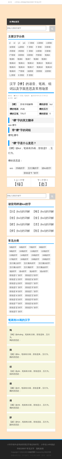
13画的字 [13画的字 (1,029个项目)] (13, 255)
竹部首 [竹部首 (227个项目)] (39, 55)
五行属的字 (33, 168)
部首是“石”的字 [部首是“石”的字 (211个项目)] (16, 299)
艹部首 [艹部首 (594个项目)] (21, 71)
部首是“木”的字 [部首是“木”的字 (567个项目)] (16, 291)
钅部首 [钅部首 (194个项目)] (21, 75)
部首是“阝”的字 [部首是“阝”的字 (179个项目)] (16, 311)
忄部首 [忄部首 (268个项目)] (30, 47)
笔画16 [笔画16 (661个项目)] (21, 67)
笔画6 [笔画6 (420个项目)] (19, 59)
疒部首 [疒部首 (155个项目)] (12, 55)
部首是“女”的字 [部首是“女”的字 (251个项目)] (31, 279)
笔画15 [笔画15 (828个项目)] (12, 67)
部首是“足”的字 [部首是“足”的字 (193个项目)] (16, 307)
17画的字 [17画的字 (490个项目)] (13, 259)
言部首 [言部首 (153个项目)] (39, 71)
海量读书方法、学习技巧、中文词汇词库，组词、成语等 (31, 455)
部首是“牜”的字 (31, 173)
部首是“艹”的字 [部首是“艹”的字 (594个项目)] (16, 303)
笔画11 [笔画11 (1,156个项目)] (21, 63)
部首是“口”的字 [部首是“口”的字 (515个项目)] (31, 275)
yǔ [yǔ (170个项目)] (24, 43)
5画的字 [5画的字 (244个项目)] (13, 247)
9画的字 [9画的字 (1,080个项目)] (13, 251)
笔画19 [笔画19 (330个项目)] (49, 67)
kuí (11, 96)
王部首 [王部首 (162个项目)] (48, 51)
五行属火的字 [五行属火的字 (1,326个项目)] (15, 267)
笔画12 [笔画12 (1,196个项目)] (30, 63)
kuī (17, 96)
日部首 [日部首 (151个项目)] (48, 47)
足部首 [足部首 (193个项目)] (48, 71)
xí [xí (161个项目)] (14, 43)
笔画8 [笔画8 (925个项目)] (36, 59)
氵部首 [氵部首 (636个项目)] (30, 51)
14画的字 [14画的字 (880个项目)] (24, 255)
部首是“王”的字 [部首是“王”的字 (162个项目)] (31, 295)
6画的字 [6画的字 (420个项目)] (22, 247)
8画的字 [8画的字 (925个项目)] (42, 247)
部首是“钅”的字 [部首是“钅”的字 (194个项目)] (31, 307)
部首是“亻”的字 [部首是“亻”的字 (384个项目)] (16, 275)
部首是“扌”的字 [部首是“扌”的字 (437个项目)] (16, 287)
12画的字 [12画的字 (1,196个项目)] (45, 251)
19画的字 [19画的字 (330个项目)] (35, 259)
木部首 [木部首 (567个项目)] (21, 51)
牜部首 (21, 96)
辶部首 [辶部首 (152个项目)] (12, 75)
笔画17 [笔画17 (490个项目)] (30, 67)
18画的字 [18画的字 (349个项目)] (24, 259)
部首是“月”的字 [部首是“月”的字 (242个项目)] (31, 287)
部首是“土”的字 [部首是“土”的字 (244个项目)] (16, 279)
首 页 (10, 2)
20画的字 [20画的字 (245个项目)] (46, 259)
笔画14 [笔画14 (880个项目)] (49, 63)
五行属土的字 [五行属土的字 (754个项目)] (15, 263)
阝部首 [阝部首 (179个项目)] (30, 75)
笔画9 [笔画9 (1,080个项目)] (44, 59)
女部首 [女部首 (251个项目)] (12, 47)
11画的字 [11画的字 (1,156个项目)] (34, 251)
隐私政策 (40, 448)
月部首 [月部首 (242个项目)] (12, 51)
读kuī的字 (46, 168)
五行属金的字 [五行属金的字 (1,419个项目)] (42, 267)
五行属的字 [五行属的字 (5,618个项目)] (28, 267)
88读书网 (47, 452)
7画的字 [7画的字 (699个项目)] (32, 247)
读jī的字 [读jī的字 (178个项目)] (13, 271)
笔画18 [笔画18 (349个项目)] (40, 67)
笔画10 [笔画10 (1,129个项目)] (12, 63)
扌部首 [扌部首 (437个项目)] (39, 47)
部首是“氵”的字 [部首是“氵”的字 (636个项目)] (31, 291)
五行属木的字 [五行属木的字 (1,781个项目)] (29, 263)
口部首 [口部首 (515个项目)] (40, 43)
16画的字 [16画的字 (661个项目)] (46, 255)
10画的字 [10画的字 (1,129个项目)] (23, 251)
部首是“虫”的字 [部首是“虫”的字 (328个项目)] (31, 303)
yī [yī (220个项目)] (19, 43)
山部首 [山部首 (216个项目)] (21, 47)
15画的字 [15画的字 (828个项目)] (35, 255)
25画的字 (20, 168)
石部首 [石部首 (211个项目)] (30, 55)
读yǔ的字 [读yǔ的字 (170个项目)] (44, 271)
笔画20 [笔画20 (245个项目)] (12, 71)
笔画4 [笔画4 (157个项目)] (47, 55)
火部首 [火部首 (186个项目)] (39, 51)
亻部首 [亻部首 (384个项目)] (31, 43)
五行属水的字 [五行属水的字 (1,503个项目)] (44, 263)
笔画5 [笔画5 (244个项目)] (12, 59)
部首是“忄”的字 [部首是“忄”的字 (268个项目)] (31, 283)
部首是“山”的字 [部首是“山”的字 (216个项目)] (16, 283)
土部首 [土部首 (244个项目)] (49, 43)
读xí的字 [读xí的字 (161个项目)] (22, 271)
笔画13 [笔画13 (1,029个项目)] (40, 63)
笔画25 (26, 96)
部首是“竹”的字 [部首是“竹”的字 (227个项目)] (31, 299)
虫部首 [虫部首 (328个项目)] (30, 71)
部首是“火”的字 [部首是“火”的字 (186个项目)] (16, 295)
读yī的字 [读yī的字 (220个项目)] (33, 271)
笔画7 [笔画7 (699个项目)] (28, 59)
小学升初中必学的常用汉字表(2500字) (23, 444)
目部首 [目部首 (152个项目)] (21, 55)
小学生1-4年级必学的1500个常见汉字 (28, 2)
